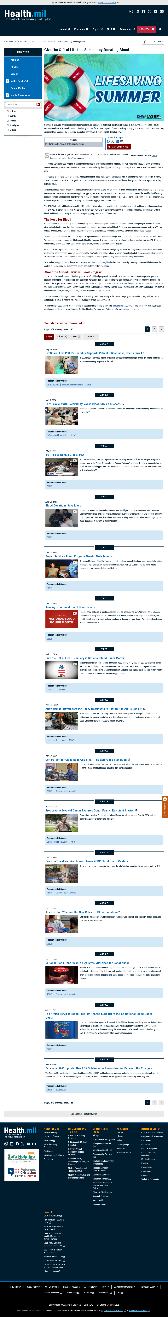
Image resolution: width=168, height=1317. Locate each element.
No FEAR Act (50, 1286)
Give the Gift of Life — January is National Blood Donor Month (84, 658)
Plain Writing (72, 1292)
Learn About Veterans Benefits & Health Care (53, 1244)
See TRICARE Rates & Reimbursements (53, 1251)
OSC (119, 1292)
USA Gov (88, 1292)
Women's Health (99, 1204)
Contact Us (48, 1159)
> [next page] (161, 329)
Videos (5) (75, 336)
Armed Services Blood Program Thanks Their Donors (78, 556)
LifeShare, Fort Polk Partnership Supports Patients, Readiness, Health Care (93, 353)
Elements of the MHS (52, 1136)
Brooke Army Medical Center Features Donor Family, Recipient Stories (89, 810)
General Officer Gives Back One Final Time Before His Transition (86, 760)
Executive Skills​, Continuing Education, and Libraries (78, 1161)
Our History (60, 689)
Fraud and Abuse (70, 1286)
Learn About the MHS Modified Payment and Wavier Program (53, 1236)
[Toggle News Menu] (114, 29)
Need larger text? (153, 42)
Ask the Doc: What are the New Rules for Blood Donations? (82, 912)
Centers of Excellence (101, 1174)
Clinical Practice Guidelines (152, 1132)
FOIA (104, 1286)
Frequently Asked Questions (148, 1154)
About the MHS (52, 1128)
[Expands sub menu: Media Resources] (7, 95)
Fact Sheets (146, 1140)
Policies (144, 1163)
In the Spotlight (19, 81)
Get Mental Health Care (53, 1256)
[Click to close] (165, 799)
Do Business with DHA (53, 1260)
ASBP (154, 155)
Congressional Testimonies (152, 1136)
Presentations (147, 1167)
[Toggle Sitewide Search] (160, 29)
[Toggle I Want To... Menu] (153, 29)
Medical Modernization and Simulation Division (79, 1176)
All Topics (97, 1135)
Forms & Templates (149, 1148)
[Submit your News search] (38, 104)
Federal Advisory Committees (50, 1146)
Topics (96, 29)
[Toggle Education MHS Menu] (87, 29)
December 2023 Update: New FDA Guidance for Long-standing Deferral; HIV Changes (98, 1068)
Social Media (18, 88)
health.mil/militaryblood (101, 262)
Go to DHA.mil (53, 384)
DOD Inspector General (123, 1286)
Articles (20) (62, 336)
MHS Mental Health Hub (102, 1150)
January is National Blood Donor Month (70, 607)
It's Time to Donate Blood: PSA (64, 455)
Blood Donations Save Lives (63, 505)
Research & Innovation (102, 1196)
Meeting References (149, 1159)
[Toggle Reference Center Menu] (134, 29)
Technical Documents (150, 1179)
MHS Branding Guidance (54, 1155)
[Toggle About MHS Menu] (69, 29)
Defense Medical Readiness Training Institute (76, 1152)
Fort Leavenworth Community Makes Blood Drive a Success (83, 404)
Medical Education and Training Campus (77, 1169)
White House (104, 1292)
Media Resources (20, 95)
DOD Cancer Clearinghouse (104, 1139)
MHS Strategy (49, 1140)
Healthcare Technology (56, 740)
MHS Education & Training (77, 1130)
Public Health (61, 1089)
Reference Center (150, 1128)
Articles (15, 59)
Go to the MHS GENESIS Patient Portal (54, 1228)
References (125, 29)
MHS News (23, 51)
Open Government (51, 1292)
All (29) (49, 336)
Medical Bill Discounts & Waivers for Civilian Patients (102, 1185)
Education (79, 29)
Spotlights (14, 125)
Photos (15, 67)
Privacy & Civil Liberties (102, 1192)
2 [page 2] (154, 329)
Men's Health (98, 1200)
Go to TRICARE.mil (52, 1215)
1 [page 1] (147, 329)
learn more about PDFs (138, 1310)
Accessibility (89, 1286)
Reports (144, 1175)
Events (13, 116)
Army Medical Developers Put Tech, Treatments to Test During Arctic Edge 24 (94, 709)
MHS (109, 29)
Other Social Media (118, 146)
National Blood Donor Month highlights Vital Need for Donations (85, 963)
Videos (14, 74)
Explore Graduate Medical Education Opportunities (54, 1266)
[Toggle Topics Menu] (102, 29)
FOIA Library (146, 1144)
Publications (146, 1171)
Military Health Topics (100, 1130)
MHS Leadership (50, 1132)
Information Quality (147, 1286)
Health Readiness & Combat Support (101, 1169)
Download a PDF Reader (113, 1310)
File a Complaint (50, 1271)
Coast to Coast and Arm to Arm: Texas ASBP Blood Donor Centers (86, 861)
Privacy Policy (32, 1286)
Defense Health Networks (72, 384)
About (63, 29)
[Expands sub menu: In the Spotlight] (7, 81)
